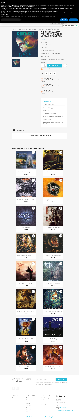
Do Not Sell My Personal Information (49, 11)
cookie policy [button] (30, 6)
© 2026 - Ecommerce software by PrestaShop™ (39, 417)
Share (46, 73)
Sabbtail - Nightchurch (53, 172)
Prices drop (15, 398)
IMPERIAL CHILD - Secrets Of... (53, 367)
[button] (77, 2)
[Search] (58, 23)
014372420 (63, 407)
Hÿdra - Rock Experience (53, 200)
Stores (28, 414)
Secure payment (30, 408)
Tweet (50, 73)
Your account (46, 395)
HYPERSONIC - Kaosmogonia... (53, 227)
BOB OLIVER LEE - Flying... (26, 283)
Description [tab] (47, 101)
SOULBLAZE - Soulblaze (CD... (26, 339)
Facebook (13, 388)
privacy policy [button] (4, 14)
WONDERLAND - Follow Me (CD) (25, 255)
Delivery (28, 398)
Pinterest (54, 73)
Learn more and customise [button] (11, 19)
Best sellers (15, 402)
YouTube (17, 388)
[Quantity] (43, 65)
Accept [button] (73, 19)
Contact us (29, 410)
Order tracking (45, 398)
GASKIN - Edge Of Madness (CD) (25, 200)
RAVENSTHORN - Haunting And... (26, 311)
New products (16, 400)
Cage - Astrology (25, 227)
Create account (45, 402)
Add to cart (54, 66)
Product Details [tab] (49, 104)
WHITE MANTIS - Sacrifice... (53, 283)
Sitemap (28, 412)
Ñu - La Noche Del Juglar (25, 367)
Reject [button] (64, 19)
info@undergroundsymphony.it (64, 410)
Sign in (42, 400)
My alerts (43, 404)
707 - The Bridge (53, 339)
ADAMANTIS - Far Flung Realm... (53, 311)
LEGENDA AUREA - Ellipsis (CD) (53, 255)
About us (28, 405)
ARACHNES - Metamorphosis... (25, 172)
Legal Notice (29, 400)
